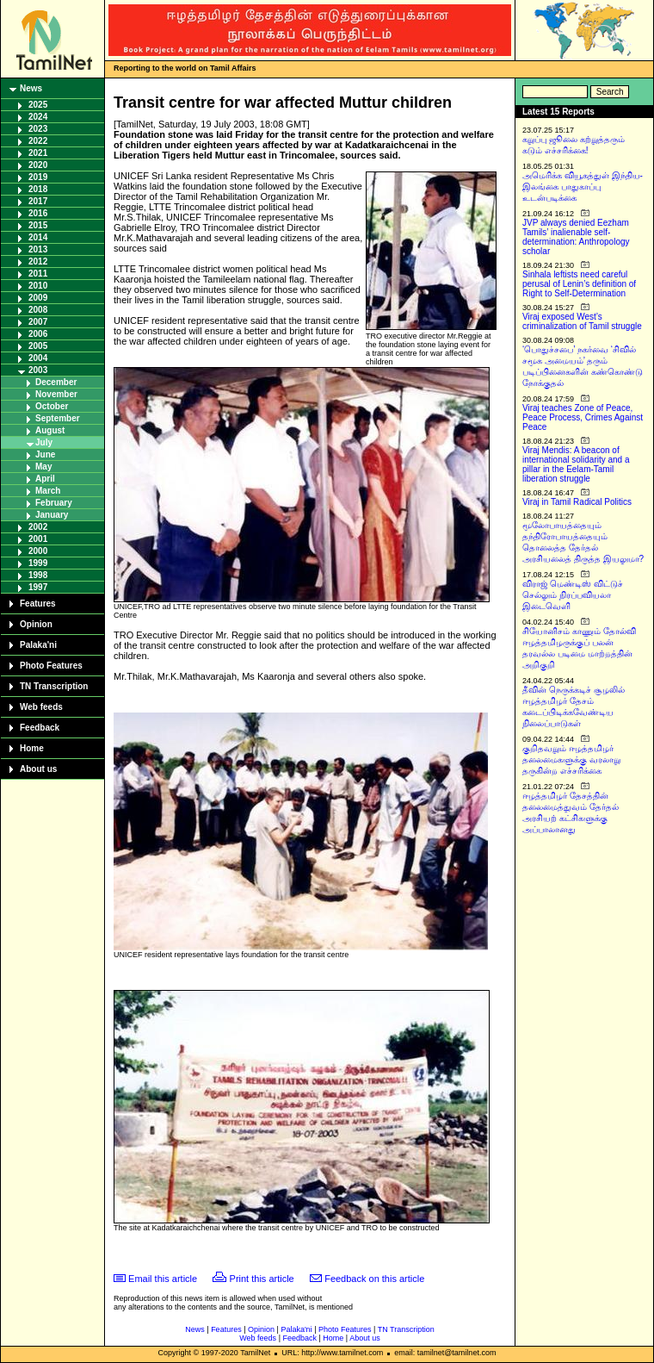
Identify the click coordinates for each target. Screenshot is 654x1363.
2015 (37, 225)
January (51, 515)
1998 (37, 575)
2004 (37, 358)
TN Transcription (54, 686)
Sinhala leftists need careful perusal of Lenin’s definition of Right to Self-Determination (579, 284)
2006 (37, 334)
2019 (37, 177)
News (31, 88)
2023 (37, 129)
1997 (37, 587)
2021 (37, 153)
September (57, 418)
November (56, 394)
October (51, 406)
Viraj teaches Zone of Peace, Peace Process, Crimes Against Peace (582, 417)
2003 (37, 370)
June (45, 454)
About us (38, 769)
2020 (37, 165)
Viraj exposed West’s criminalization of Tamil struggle (582, 321)
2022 (37, 141)
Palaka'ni (38, 645)
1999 (37, 563)
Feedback (39, 727)
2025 (37, 104)
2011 (37, 273)
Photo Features (51, 665)
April (45, 478)
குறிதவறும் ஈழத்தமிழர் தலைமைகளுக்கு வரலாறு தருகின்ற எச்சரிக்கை (571, 759)
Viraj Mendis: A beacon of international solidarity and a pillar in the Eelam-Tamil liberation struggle (576, 464)
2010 (37, 285)
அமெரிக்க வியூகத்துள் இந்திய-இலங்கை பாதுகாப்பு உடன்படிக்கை (582, 186)
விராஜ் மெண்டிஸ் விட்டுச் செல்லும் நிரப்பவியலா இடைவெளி (572, 595)
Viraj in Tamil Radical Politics (577, 502)
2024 (37, 116)
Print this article (262, 1278)
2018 (37, 189)
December (56, 382)
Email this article (162, 1278)
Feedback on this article (374, 1278)
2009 (37, 297)
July (43, 442)
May (43, 466)
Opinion (36, 624)
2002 (37, 527)
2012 (37, 261)
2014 (37, 237)
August (50, 430)
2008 (37, 309)
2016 (37, 213)
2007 (37, 322)
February (53, 502)
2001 (37, 539)
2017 (37, 201)
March (47, 490)
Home (32, 748)
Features (38, 603)
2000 (37, 551)
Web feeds (41, 707)
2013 (37, 249)
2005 (37, 346)
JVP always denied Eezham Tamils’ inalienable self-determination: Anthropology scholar (576, 237)
